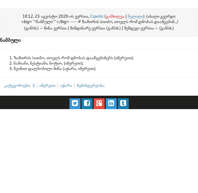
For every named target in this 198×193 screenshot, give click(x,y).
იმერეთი (47, 85)
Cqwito (96, 16)
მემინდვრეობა (91, 85)
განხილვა (115, 16)
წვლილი (135, 16)
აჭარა (66, 85)
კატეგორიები (17, 85)
